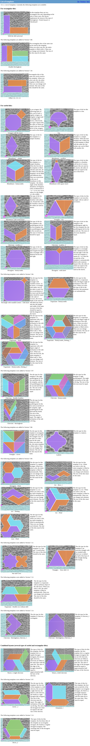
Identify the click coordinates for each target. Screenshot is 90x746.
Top (78, 1)
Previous (83, 1)
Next (87, 1)
